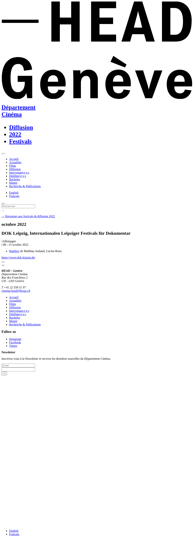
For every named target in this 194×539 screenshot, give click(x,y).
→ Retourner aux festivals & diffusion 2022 (28, 216)
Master (13, 182)
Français (14, 196)
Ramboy (14, 251)
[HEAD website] (97, 471)
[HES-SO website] (97, 524)
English (13, 192)
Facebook (15, 342)
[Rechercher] (18, 206)
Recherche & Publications (25, 186)
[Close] (3, 262)
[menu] (3, 153)
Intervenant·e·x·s (19, 172)
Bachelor (14, 179)
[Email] (18, 365)
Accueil (14, 159)
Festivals (20, 141)
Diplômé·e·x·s (17, 176)
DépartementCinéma (18, 111)
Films (12, 165)
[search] (3, 203)
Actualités (15, 162)
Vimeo (13, 345)
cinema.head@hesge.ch (16, 290)
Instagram (15, 339)
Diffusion (21, 127)
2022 (15, 134)
